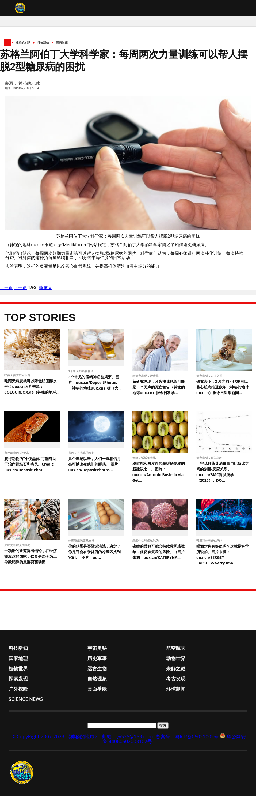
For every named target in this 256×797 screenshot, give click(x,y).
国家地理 (18, 659)
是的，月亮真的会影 (82, 454)
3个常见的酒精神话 (81, 372)
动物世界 (175, 659)
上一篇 (6, 288)
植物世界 (18, 669)
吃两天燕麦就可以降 (18, 376)
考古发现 (175, 679)
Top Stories (40, 318)
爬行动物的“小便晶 (17, 454)
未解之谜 (175, 669)
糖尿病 (45, 288)
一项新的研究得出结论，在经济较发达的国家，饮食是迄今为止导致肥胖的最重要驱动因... (30, 557)
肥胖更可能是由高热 (18, 546)
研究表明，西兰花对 (210, 459)
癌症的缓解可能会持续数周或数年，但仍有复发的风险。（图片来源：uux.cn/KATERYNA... (158, 552)
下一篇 (20, 288)
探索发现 (18, 679)
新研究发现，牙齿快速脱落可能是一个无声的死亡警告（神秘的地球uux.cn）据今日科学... (158, 388)
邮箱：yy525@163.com (127, 737)
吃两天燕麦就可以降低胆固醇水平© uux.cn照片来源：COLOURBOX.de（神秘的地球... (31, 387)
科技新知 (43, 43)
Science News (26, 700)
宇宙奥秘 (97, 649)
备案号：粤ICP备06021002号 (187, 737)
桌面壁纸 (97, 689)
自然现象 (97, 679)
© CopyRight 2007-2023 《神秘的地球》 (55, 737)
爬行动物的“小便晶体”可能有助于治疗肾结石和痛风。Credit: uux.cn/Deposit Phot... (30, 465)
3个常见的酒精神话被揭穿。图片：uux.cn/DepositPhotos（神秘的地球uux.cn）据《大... (94, 383)
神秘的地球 (23, 43)
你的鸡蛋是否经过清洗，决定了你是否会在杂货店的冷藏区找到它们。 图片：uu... (94, 552)
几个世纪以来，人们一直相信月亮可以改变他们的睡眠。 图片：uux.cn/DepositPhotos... (95, 465)
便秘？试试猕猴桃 (144, 459)
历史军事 (97, 659)
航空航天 (175, 649)
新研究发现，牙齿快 (146, 377)
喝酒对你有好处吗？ (210, 541)
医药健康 (62, 43)
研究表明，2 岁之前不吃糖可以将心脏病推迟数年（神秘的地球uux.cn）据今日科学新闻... (222, 388)
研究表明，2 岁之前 (210, 377)
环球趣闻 (175, 689)
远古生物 (97, 669)
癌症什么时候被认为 (146, 541)
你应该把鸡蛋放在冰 (82, 541)
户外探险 (18, 689)
